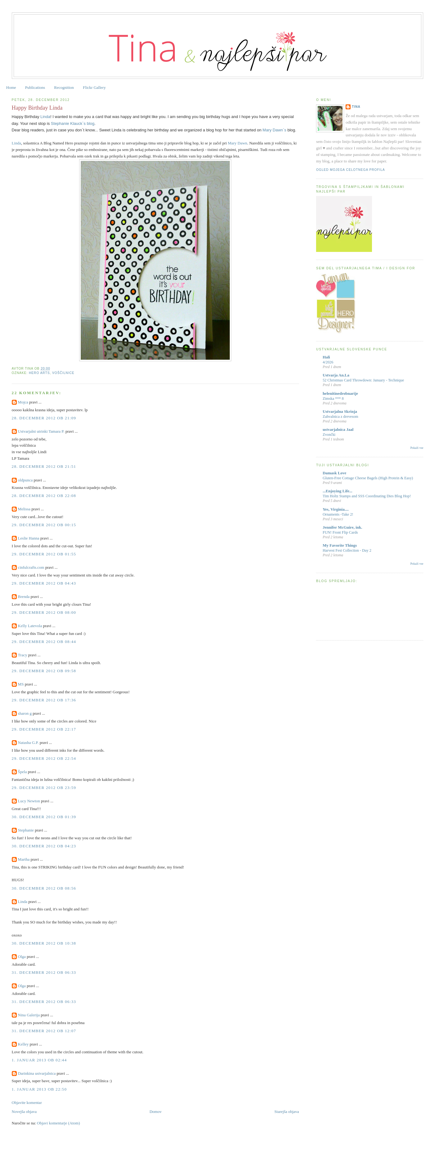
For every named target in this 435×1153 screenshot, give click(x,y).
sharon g (25, 713)
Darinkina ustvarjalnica (37, 1073)
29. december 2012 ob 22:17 (44, 729)
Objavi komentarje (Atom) (58, 1123)
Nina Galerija (29, 1015)
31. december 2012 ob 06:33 (44, 972)
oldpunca (25, 480)
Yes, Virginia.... (336, 509)
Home (11, 87)
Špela (22, 771)
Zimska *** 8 (333, 398)
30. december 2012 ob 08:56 (44, 888)
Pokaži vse (416, 447)
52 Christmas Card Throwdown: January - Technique (363, 380)
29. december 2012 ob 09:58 (44, 670)
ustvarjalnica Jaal (338, 429)
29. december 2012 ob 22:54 (44, 758)
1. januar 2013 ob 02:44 (39, 1060)
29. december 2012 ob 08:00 (44, 612)
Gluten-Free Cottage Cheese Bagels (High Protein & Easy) (368, 478)
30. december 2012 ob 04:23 (44, 846)
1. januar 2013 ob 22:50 (39, 1089)
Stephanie (26, 830)
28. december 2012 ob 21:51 (44, 466)
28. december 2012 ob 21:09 (44, 418)
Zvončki (329, 434)
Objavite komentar (27, 1102)
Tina (356, 106)
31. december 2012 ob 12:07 (44, 1030)
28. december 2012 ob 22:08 (44, 495)
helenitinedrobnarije (340, 393)
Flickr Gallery (94, 87)
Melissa (24, 509)
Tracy (22, 655)
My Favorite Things (340, 545)
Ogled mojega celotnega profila (350, 169)
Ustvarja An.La (336, 375)
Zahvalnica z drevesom (340, 416)
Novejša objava (24, 1111)
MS (21, 684)
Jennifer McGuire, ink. (342, 527)
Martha (24, 859)
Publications (35, 87)
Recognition (64, 87)
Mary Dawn (237, 143)
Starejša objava (286, 1111)
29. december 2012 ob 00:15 (44, 524)
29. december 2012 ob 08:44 (44, 641)
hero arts (39, 373)
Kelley (23, 1044)
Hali (326, 357)
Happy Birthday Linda (37, 108)
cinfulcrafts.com (31, 567)
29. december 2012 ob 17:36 (44, 700)
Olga (22, 956)
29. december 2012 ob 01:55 (44, 554)
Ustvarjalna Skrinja (340, 411)
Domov (155, 1111)
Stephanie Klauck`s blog (72, 123)
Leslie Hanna (28, 538)
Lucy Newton (29, 801)
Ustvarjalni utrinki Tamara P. (41, 431)
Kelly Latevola (30, 625)
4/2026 (328, 362)
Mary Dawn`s (275, 130)
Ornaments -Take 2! (338, 514)
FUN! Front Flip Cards (340, 532)
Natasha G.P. (28, 742)
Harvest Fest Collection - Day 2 (347, 550)
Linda (45, 116)
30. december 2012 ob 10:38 (44, 943)
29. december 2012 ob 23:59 (44, 787)
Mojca (23, 402)
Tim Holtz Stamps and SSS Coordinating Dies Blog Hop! (367, 496)
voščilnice (63, 373)
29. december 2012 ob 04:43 (44, 583)
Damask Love (334, 473)
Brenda (24, 596)
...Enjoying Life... (337, 491)
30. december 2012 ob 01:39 (44, 816)
